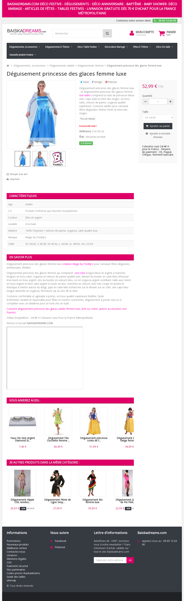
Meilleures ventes (17, 548)
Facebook (60, 541)
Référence (85, 131)
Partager (97, 82)
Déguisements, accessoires (23, 46)
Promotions (13, 541)
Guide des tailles (16, 576)
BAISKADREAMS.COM (40, 323)
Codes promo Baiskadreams (23, 573)
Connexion (141, 35)
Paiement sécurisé (17, 566)
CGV (9, 562)
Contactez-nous (16, 551)
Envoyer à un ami (18, 174)
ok (130, 560)
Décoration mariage (115, 46)
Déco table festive (87, 46)
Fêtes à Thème (140, 46)
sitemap (11, 580)
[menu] (132, 33)
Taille (145, 111)
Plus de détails (87, 118)
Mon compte (145, 32)
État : (82, 136)
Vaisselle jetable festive (21, 54)
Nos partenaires (16, 569)
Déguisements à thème (57, 46)
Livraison (12, 555)
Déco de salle (163, 46)
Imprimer (15, 179)
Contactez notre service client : (134, 20)
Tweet (84, 82)
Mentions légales (16, 558)
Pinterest (111, 82)
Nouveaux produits (18, 544)
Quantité (147, 96)
